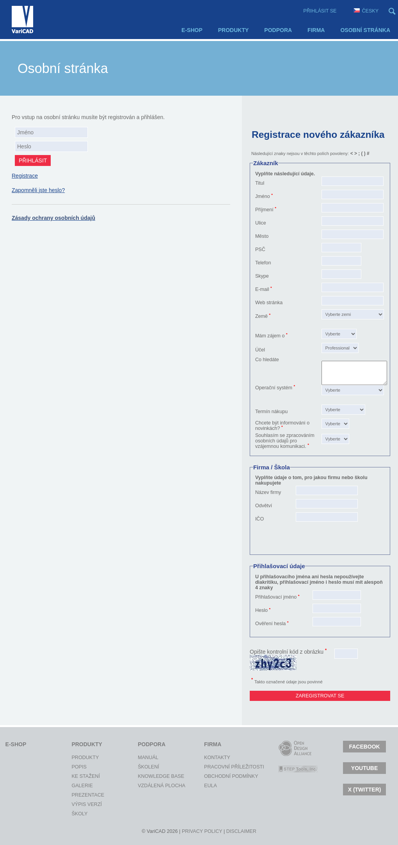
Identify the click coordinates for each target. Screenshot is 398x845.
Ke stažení (78, 776)
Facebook (364, 746)
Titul (259, 183)
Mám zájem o (270, 336)
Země (261, 316)
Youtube (364, 768)
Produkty (233, 30)
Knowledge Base (145, 776)
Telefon (263, 263)
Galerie (78, 785)
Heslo (261, 610)
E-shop (192, 30)
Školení (145, 767)
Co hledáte (267, 359)
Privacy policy (202, 831)
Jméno (262, 196)
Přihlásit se (319, 11)
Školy (78, 813)
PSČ (260, 249)
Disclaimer (241, 831)
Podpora (278, 30)
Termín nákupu (271, 411)
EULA (210, 785)
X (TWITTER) (364, 789)
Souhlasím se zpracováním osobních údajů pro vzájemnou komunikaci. (284, 441)
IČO (259, 519)
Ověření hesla (270, 623)
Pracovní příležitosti (211, 767)
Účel (260, 350)
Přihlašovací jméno (276, 597)
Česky (366, 11)
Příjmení (264, 209)
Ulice (260, 223)
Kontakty (211, 757)
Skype (262, 276)
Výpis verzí (78, 804)
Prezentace (78, 795)
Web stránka (269, 302)
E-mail (262, 289)
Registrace (25, 176)
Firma (316, 30)
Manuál (145, 757)
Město (261, 236)
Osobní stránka (365, 30)
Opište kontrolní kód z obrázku (288, 652)
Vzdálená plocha (145, 785)
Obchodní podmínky (211, 776)
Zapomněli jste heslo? (38, 190)
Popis (78, 767)
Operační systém (273, 387)
